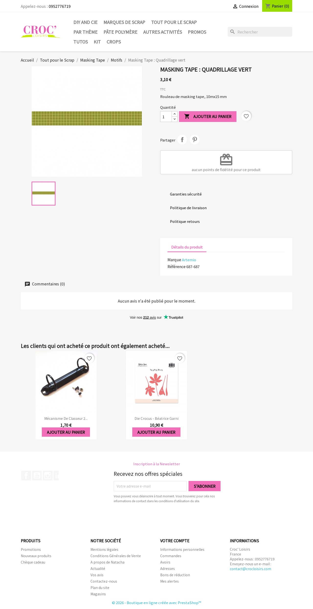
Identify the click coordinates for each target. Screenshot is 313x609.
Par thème (85, 32)
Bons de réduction (175, 574)
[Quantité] (166, 116)
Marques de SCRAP (124, 22)
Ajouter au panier (207, 116)
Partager (182, 139)
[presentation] (154, 516)
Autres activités (162, 32)
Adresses (167, 568)
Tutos (80, 41)
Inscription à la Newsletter (156, 463)
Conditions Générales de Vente (115, 555)
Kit (97, 41)
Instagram (48, 475)
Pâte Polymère (120, 32)
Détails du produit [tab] (187, 247)
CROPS (114, 41)
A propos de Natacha (107, 562)
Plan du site (99, 587)
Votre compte (174, 541)
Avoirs (165, 562)
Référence (177, 266)
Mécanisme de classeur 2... (66, 418)
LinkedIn (58, 475)
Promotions (31, 549)
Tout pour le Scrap (174, 22)
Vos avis (96, 574)
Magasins (98, 593)
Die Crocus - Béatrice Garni (156, 418)
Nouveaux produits (36, 555)
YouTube (37, 475)
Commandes (170, 555)
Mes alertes (169, 581)
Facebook (26, 475)
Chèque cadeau (33, 562)
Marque (174, 259)
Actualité (97, 568)
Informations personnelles (182, 549)
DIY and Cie (85, 22)
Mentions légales (104, 549)
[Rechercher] (260, 32)
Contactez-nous (103, 581)
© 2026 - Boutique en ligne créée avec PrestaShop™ (156, 602)
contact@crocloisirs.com (250, 568)
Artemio (189, 259)
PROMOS (197, 32)
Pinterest (195, 139)
